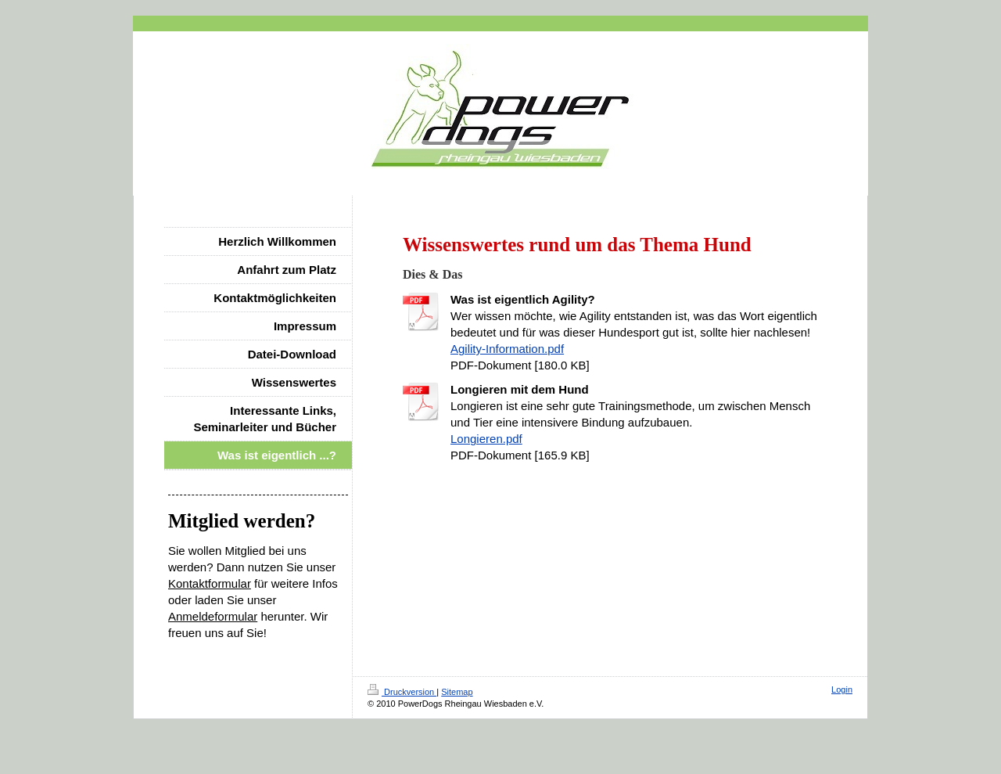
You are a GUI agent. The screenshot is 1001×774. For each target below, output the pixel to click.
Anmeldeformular (212, 616)
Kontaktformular (209, 583)
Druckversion (402, 692)
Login (841, 689)
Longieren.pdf (486, 438)
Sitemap (456, 692)
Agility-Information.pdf (507, 348)
